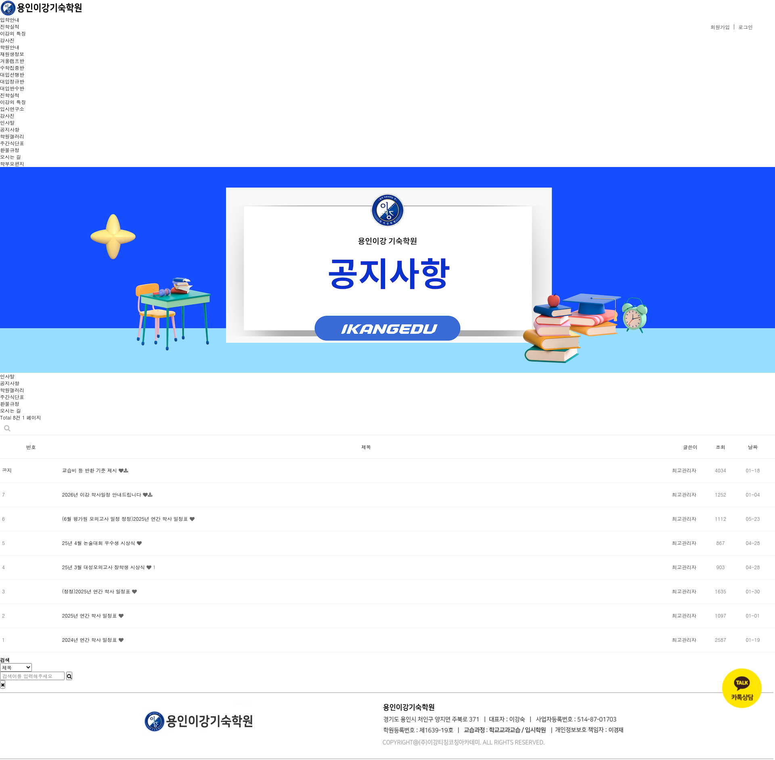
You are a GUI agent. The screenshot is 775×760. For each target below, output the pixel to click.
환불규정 (9, 149)
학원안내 (9, 47)
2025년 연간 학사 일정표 (90, 615)
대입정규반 (12, 81)
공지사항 (9, 129)
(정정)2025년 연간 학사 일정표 (97, 591)
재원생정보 (12, 53)
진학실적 (9, 26)
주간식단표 (12, 143)
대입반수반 (12, 88)
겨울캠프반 (12, 60)
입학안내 (9, 19)
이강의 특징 (13, 33)
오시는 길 (10, 156)
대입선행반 (12, 74)
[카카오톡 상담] (742, 688)
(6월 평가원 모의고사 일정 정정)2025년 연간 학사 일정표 (126, 518)
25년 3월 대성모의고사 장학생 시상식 (104, 567)
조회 (720, 446)
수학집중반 (12, 67)
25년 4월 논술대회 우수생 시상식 (99, 542)
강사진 (7, 40)
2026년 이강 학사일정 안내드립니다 (102, 494)
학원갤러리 (12, 136)
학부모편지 (12, 163)
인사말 (7, 122)
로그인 (745, 26)
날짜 (753, 446)
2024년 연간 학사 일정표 (90, 639)
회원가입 (720, 26)
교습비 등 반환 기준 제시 (90, 470)
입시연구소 (12, 108)
